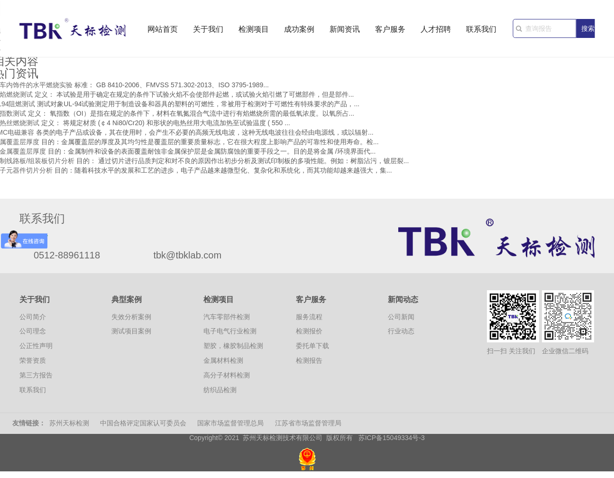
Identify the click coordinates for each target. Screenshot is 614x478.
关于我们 (208, 29)
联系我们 (481, 29)
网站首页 (162, 29)
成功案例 (299, 29)
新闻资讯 (345, 29)
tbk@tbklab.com (187, 255)
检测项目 (253, 29)
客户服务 (390, 29)
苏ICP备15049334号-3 (391, 437)
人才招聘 (436, 29)
